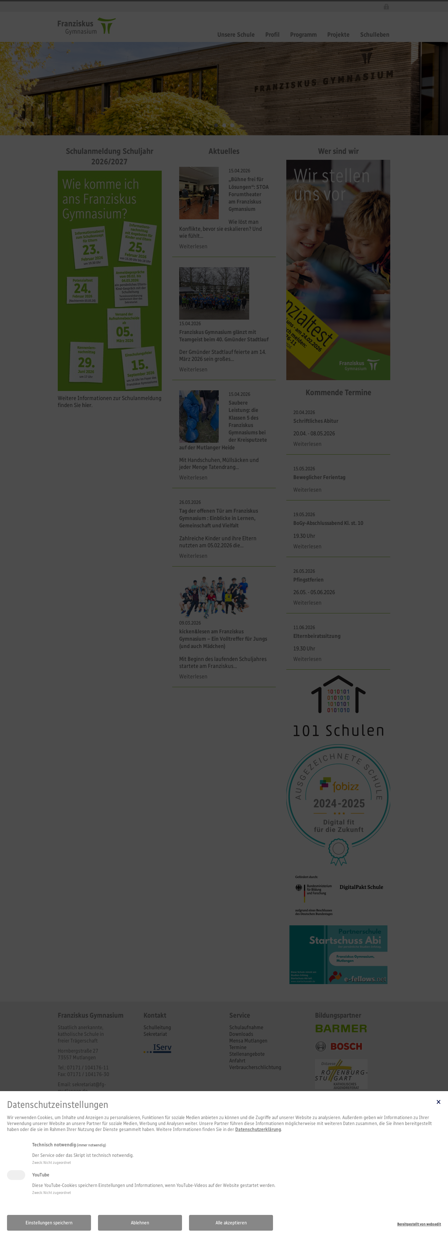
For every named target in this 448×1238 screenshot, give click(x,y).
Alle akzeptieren (231, 1223)
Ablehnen (140, 1223)
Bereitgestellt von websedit (419, 1224)
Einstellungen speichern (49, 1223)
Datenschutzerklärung (258, 1129)
